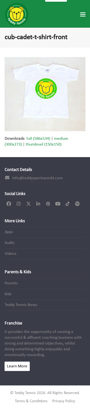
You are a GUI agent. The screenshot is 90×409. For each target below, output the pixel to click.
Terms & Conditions (31, 401)
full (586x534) (38, 138)
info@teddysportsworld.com (37, 178)
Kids (8, 294)
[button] (82, 15)
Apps (9, 232)
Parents (11, 283)
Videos (10, 253)
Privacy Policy (63, 401)
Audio (10, 243)
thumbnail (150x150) (43, 144)
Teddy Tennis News (21, 305)
